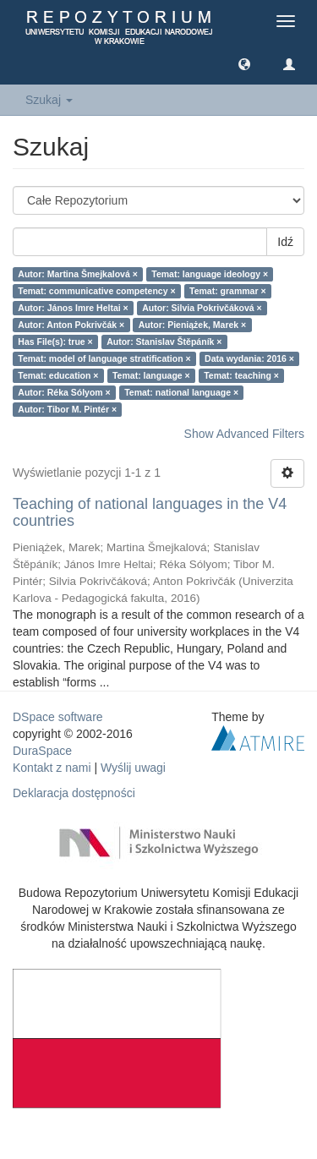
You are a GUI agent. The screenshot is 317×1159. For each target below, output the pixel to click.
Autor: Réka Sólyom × (64, 392)
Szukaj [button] (49, 100)
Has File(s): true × (55, 341)
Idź (285, 242)
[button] (244, 63)
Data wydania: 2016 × (249, 358)
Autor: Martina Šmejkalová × (78, 274)
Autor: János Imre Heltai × (73, 308)
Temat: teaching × (241, 375)
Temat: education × (58, 375)
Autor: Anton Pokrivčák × (71, 325)
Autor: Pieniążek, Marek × (193, 325)
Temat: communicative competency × (96, 291)
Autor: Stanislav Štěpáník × (164, 341)
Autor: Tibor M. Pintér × (67, 409)
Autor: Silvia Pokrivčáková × (202, 308)
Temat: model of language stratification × (104, 358)
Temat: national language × (181, 392)
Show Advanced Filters (244, 433)
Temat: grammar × (227, 291)
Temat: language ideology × (209, 274)
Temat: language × (151, 375)
